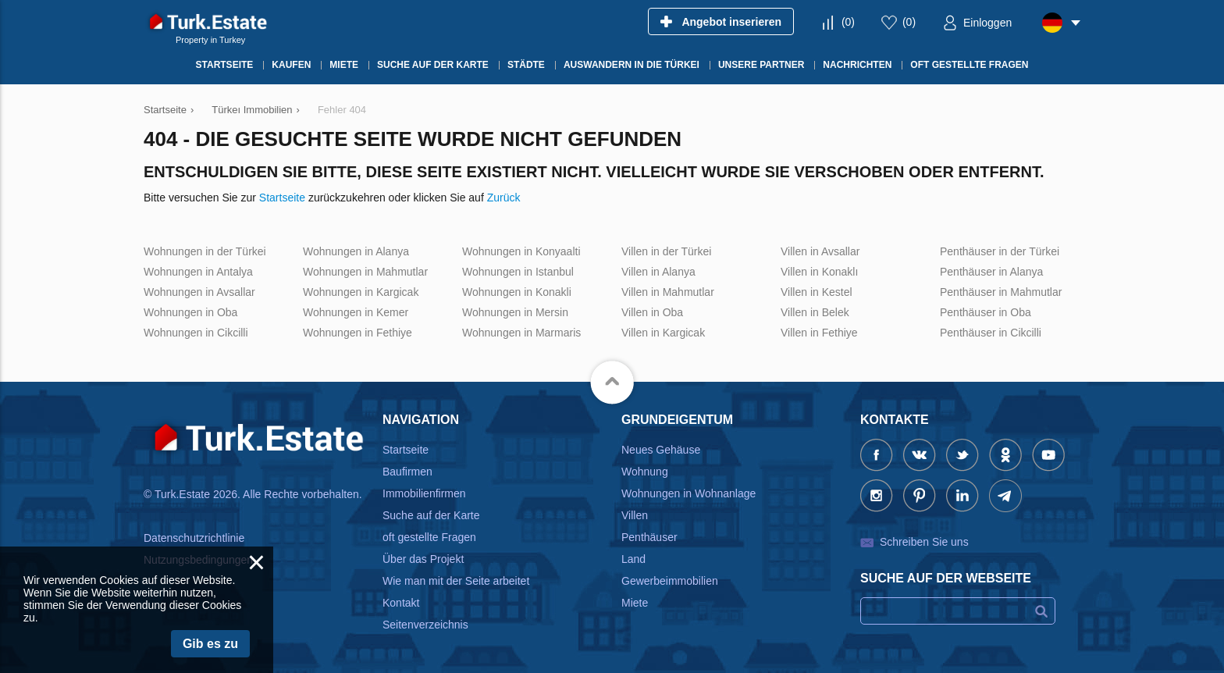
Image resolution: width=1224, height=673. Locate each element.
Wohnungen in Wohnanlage (688, 493)
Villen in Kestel (816, 292)
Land (633, 559)
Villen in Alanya (658, 271)
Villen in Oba (652, 312)
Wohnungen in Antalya (198, 271)
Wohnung (644, 471)
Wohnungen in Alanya (356, 251)
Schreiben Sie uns (924, 542)
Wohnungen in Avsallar (199, 292)
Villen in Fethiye (819, 332)
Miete (634, 602)
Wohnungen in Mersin (515, 312)
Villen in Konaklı (819, 271)
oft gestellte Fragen (429, 537)
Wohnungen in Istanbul (518, 271)
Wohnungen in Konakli (516, 292)
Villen (634, 515)
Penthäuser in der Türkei (999, 251)
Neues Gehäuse (660, 449)
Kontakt (400, 602)
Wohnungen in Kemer (355, 312)
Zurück (504, 197)
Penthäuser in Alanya (991, 271)
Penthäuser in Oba (985, 312)
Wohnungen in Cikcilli (196, 332)
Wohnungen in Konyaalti (521, 251)
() (848, 22)
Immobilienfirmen (424, 493)
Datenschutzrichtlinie (194, 538)
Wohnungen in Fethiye (357, 332)
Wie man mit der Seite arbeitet (455, 581)
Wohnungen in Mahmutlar (365, 271)
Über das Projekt (423, 559)
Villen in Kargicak (663, 332)
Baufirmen (407, 471)
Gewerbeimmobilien (669, 581)
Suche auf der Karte (431, 515)
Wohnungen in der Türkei (205, 251)
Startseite (282, 197)
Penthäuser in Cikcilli (990, 332)
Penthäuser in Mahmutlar (1001, 292)
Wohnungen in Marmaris (521, 332)
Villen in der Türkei (666, 251)
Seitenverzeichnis (425, 624)
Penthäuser (649, 537)
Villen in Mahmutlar (667, 292)
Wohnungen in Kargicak (360, 292)
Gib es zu (210, 643)
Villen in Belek (815, 312)
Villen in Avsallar (820, 251)
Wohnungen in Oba (190, 312)
